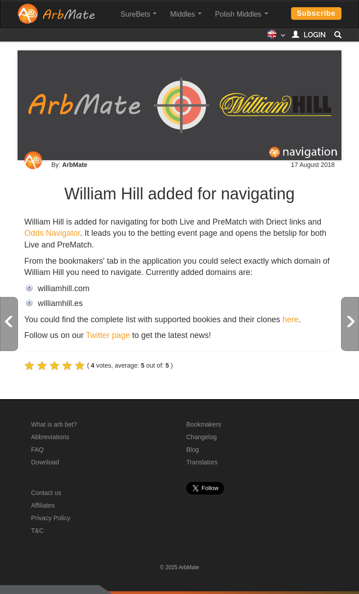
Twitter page (108, 335)
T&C (37, 530)
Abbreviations (50, 437)
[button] (276, 37)
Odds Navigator (52, 233)
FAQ (37, 449)
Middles (186, 14)
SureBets (139, 14)
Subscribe (316, 13)
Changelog (201, 437)
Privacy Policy (50, 518)
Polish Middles (241, 14)
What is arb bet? (54, 424)
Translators (202, 462)
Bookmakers (203, 424)
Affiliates (43, 505)
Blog (192, 449)
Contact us (46, 492)
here (291, 319)
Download (45, 462)
